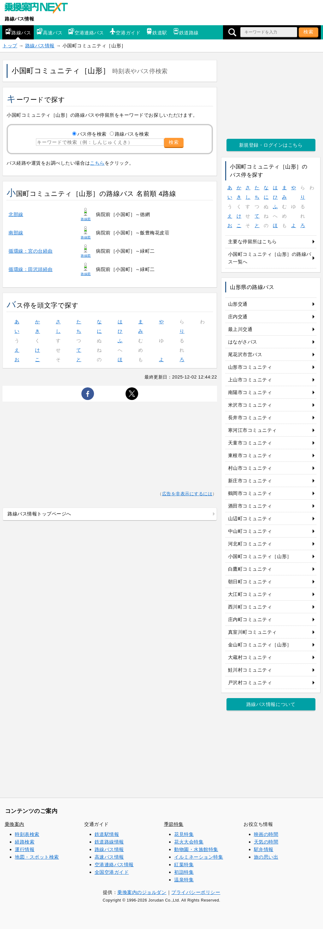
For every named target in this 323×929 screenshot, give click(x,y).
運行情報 (24, 849)
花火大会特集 (188, 841)
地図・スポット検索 (37, 857)
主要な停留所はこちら (252, 241)
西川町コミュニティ (250, 606)
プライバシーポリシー (195, 892)
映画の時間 (266, 834)
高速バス (49, 31)
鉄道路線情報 (109, 841)
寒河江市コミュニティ (252, 430)
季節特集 (174, 824)
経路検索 (24, 841)
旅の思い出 (266, 857)
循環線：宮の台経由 (31, 251)
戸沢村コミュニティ (250, 682)
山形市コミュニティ (250, 367)
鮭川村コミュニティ (250, 670)
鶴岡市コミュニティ (250, 493)
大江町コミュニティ (250, 594)
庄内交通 (238, 316)
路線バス (18, 31)
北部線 (16, 214)
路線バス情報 (19, 18)
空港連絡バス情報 (114, 864)
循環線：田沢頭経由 (31, 269)
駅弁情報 (263, 849)
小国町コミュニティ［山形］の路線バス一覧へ (269, 257)
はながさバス (242, 341)
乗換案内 (14, 824)
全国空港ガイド (112, 872)
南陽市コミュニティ (250, 392)
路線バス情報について (270, 704)
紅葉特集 (184, 864)
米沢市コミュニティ (250, 405)
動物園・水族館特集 (196, 849)
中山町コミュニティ (250, 531)
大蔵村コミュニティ (250, 657)
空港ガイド (124, 31)
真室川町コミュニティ (252, 632)
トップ (10, 45)
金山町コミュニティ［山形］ (260, 644)
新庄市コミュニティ (250, 480)
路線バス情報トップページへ (39, 513)
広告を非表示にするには (187, 493)
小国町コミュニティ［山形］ (260, 556)
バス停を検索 (92, 134)
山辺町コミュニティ (250, 518)
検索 (308, 31)
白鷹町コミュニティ (250, 569)
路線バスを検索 (132, 134)
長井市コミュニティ (250, 417)
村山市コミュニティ (250, 468)
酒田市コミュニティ (250, 506)
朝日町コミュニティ (250, 581)
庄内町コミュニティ (250, 619)
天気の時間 (266, 841)
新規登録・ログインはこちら (271, 145)
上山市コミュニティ (250, 379)
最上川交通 (240, 329)
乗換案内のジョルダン (141, 892)
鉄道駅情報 (107, 834)
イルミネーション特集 (198, 857)
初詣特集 (184, 872)
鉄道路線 (186, 31)
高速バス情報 (109, 857)
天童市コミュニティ (250, 442)
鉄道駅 (156, 31)
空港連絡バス (86, 31)
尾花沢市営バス (245, 354)
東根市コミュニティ (250, 455)
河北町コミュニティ (250, 543)
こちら (97, 163)
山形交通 (238, 304)
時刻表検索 (27, 834)
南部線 (16, 232)
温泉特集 (184, 879)
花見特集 (184, 834)
